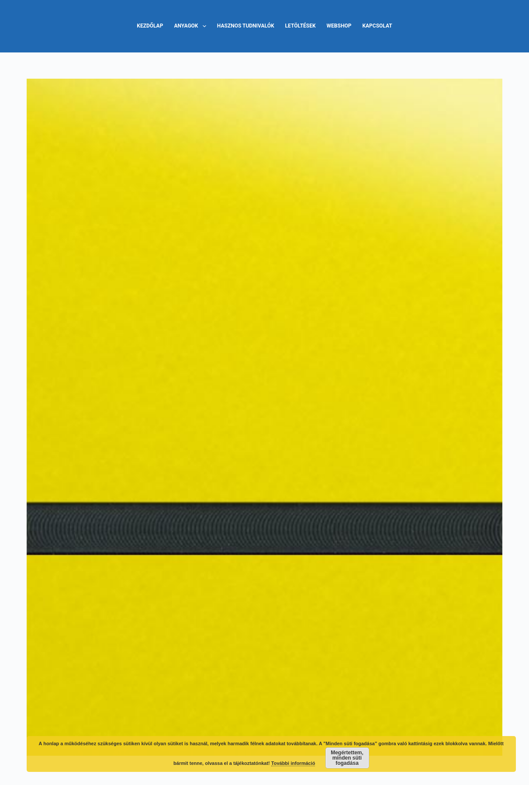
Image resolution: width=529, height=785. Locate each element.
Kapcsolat (377, 26)
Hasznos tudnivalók (245, 26)
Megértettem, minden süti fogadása (347, 758)
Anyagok (191, 26)
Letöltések (300, 26)
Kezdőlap (150, 26)
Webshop (339, 26)
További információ (293, 763)
